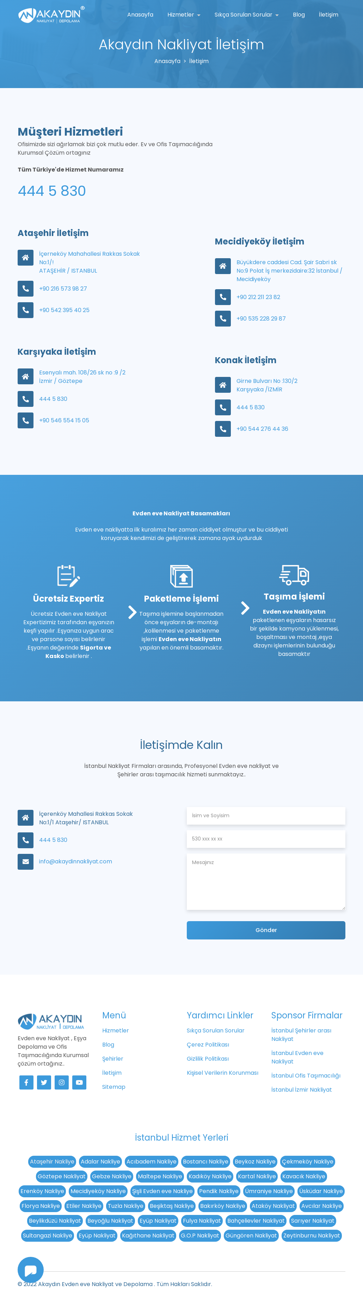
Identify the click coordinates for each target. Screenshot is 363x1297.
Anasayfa (140, 15)
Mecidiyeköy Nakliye (98, 1191)
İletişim (328, 15)
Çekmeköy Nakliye (307, 1162)
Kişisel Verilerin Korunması (222, 1073)
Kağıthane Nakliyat (148, 1235)
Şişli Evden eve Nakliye (162, 1191)
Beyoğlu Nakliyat (110, 1221)
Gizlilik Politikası (208, 1059)
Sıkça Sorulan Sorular (244, 15)
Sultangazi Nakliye (47, 1235)
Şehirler (112, 1059)
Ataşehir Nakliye (52, 1162)
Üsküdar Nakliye (321, 1191)
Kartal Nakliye (257, 1176)
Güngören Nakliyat (251, 1235)
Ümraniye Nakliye (269, 1191)
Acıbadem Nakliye (152, 1162)
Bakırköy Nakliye (222, 1206)
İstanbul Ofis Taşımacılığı (305, 1076)
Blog (299, 15)
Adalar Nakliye (100, 1162)
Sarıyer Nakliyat (312, 1221)
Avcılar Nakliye (321, 1206)
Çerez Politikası (208, 1045)
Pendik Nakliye (219, 1191)
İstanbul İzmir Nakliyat (301, 1090)
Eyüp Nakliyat (158, 1221)
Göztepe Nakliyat (62, 1176)
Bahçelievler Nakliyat (256, 1221)
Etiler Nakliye (83, 1206)
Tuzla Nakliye (125, 1206)
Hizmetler (181, 15)
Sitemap (113, 1087)
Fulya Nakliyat (202, 1221)
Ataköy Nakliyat (273, 1206)
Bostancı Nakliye (205, 1162)
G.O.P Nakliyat (200, 1235)
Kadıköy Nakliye (210, 1176)
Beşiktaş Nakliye (172, 1206)
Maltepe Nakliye (160, 1176)
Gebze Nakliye (111, 1176)
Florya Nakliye (40, 1206)
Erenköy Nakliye (42, 1191)
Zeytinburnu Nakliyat (311, 1235)
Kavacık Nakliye (303, 1176)
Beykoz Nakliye (255, 1162)
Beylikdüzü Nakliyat (55, 1221)
